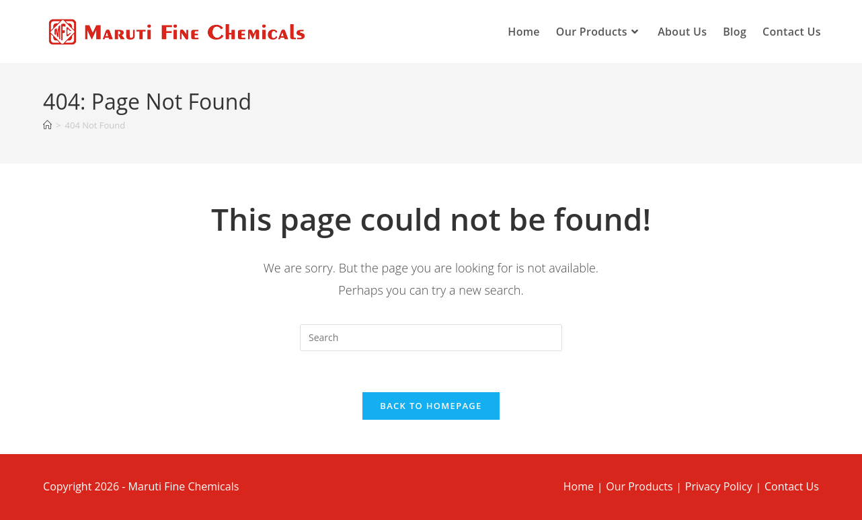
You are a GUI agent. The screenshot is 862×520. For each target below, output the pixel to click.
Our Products (639, 486)
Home (578, 486)
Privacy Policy (718, 486)
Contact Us (792, 486)
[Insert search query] (431, 337)
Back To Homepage (430, 406)
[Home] (47, 125)
